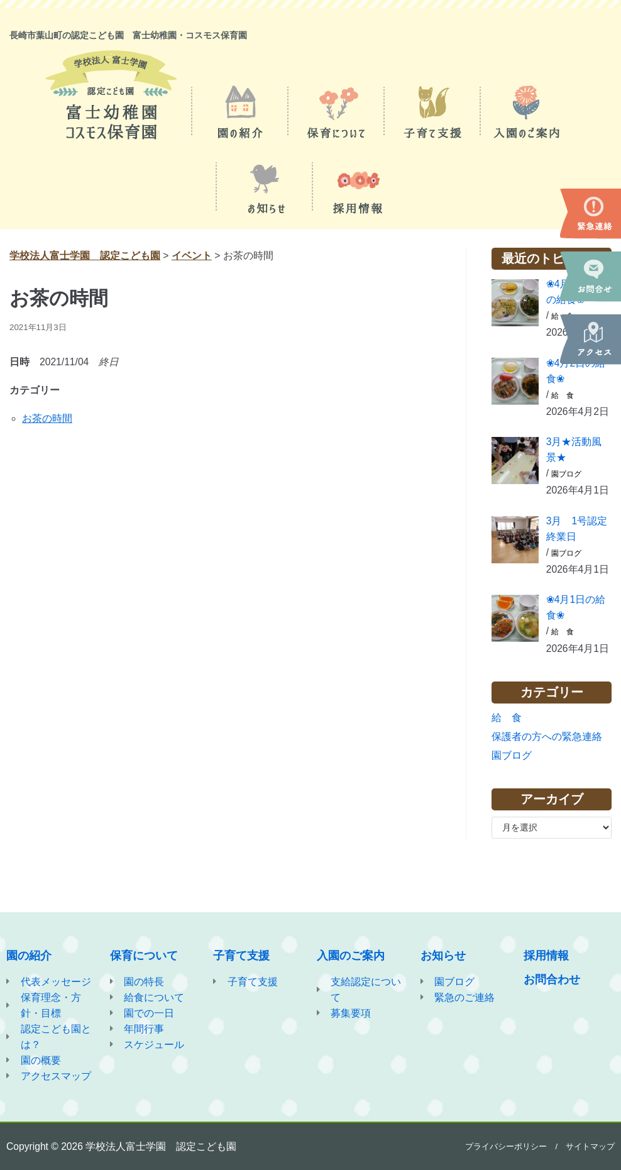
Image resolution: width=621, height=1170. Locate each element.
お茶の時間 (47, 420)
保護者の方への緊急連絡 (547, 746)
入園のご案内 (351, 952)
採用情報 (546, 952)
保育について (144, 952)
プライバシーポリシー (506, 1146)
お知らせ (443, 952)
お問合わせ (552, 976)
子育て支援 (241, 952)
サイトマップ (590, 1146)
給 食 (563, 398)
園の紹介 (29, 952)
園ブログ (567, 479)
